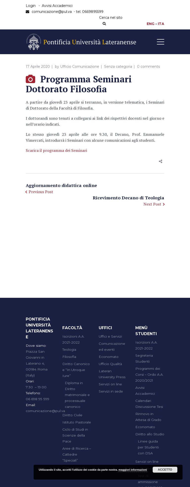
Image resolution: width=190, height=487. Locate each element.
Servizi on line (110, 384)
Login (31, 5)
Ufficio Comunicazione (79, 66)
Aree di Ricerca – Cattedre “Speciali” (76, 454)
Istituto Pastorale (76, 422)
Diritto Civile (72, 415)
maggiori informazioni (133, 469)
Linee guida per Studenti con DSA (148, 447)
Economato (109, 357)
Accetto (165, 469)
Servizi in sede (111, 391)
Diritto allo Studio (149, 434)
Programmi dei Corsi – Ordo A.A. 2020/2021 (149, 374)
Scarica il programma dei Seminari (56, 150)
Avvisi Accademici (57, 5)
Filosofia (69, 357)
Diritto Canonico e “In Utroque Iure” (76, 370)
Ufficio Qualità (110, 364)
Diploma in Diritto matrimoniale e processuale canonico (77, 395)
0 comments (148, 66)
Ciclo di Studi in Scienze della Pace (75, 435)
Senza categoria (118, 66)
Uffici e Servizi (110, 336)
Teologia (69, 349)
